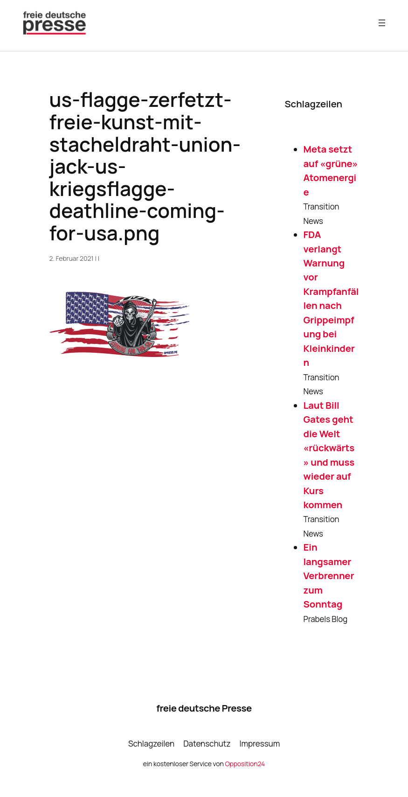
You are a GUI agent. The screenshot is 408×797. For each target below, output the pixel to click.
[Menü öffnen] (381, 22)
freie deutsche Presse (203, 707)
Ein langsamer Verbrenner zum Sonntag (329, 575)
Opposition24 (245, 763)
